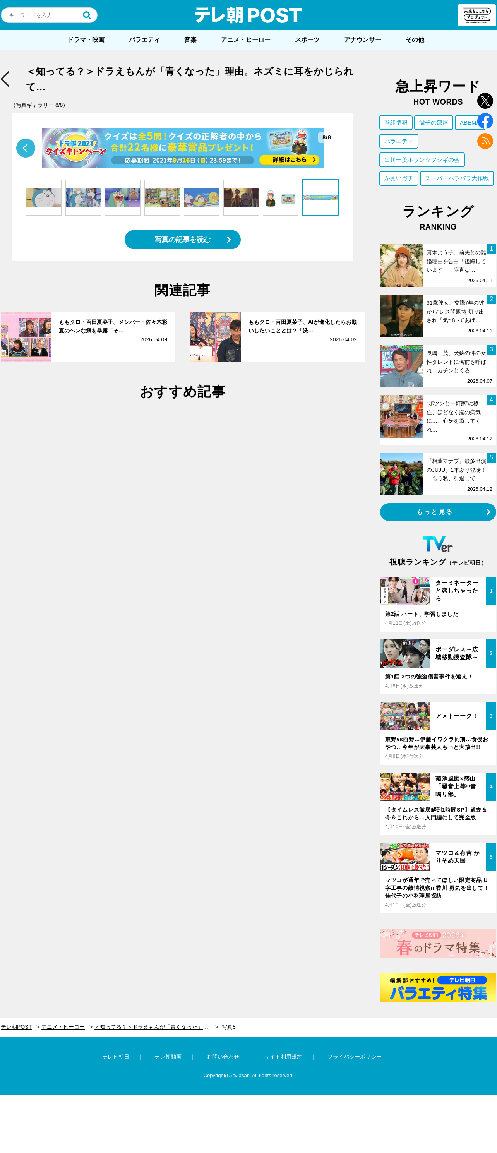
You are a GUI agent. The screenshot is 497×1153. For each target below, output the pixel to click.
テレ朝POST (248, 15)
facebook (485, 121)
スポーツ (307, 39)
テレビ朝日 (115, 1057)
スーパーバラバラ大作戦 (457, 178)
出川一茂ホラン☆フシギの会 (422, 159)
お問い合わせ (223, 1057)
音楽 (190, 39)
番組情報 (396, 122)
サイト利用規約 (283, 1057)
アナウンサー (362, 39)
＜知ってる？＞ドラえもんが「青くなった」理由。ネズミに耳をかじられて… (156, 1027)
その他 (415, 39)
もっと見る (435, 512)
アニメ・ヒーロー (246, 39)
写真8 (229, 1027)
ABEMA (470, 122)
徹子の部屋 (433, 122)
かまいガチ (398, 178)
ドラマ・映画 (86, 39)
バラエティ (144, 39)
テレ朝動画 (168, 1057)
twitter (485, 101)
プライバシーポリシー (354, 1057)
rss (485, 141)
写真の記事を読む (183, 239)
